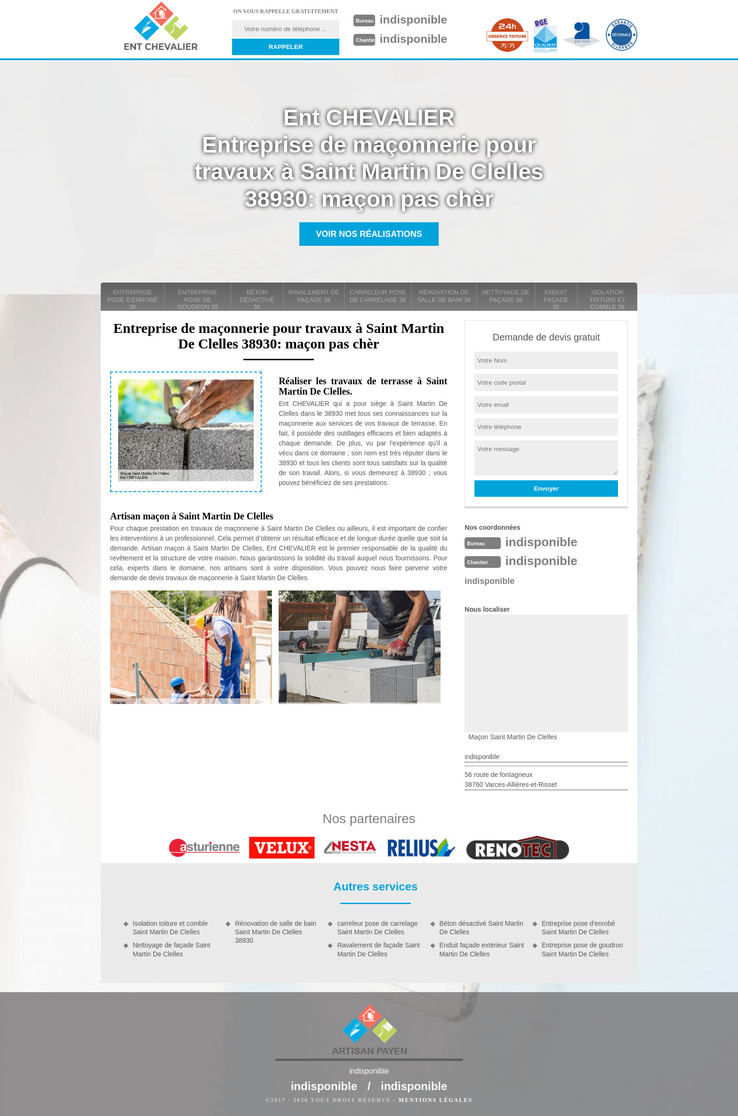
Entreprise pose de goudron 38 (197, 299)
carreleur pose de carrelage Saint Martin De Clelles (377, 928)
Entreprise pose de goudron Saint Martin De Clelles (582, 949)
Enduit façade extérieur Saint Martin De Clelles (482, 949)
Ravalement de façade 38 (314, 296)
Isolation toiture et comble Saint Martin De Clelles (170, 928)
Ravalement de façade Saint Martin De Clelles (378, 949)
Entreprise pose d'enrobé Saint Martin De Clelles (578, 928)
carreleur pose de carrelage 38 (378, 296)
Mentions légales (436, 1100)
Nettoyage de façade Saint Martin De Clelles (171, 949)
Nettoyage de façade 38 (505, 296)
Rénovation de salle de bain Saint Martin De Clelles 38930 (275, 932)
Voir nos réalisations (369, 234)
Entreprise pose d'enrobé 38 (132, 299)
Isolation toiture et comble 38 (607, 299)
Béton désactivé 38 (257, 299)
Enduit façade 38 (556, 299)
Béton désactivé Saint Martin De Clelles (481, 928)
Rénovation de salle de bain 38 (444, 296)
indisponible (417, 19)
